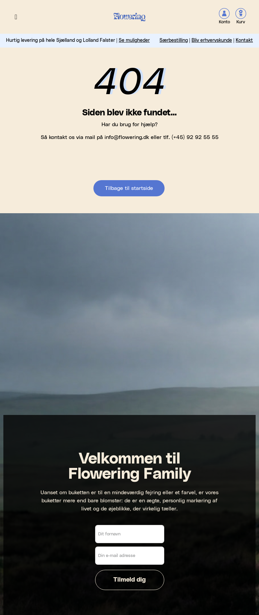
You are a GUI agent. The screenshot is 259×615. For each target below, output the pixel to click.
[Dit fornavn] (129, 534)
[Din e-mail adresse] (129, 556)
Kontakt (244, 40)
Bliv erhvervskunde (212, 40)
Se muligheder (134, 40)
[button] (16, 17)
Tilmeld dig (129, 580)
